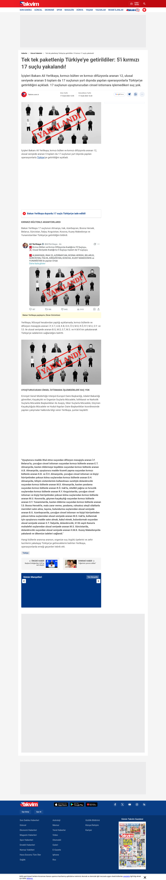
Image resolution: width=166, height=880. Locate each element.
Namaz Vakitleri (27, 850)
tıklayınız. (30, 878)
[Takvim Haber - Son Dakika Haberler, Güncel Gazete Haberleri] (29, 3)
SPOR (59, 10)
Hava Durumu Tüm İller (30, 855)
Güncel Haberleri (36, 53)
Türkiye (40, 157)
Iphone (56, 855)
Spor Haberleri (26, 840)
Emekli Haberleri (27, 845)
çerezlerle (126, 876)
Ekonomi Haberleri (28, 830)
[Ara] (144, 3)
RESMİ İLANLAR (115, 10)
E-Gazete (57, 850)
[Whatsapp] (135, 94)
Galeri (55, 845)
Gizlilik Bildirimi (92, 820)
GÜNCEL (38, 10)
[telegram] (129, 94)
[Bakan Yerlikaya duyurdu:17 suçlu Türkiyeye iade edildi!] (61, 213)
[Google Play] (77, 804)
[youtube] (130, 804)
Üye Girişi (25, 812)
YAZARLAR (100, 10)
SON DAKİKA (26, 10)
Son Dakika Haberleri (29, 820)
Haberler (24, 53)
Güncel (23, 825)
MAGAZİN (69, 10)
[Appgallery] (92, 804)
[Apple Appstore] (61, 804)
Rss (54, 859)
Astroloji (56, 820)
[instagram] (137, 804)
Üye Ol (38, 812)
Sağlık (22, 859)
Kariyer (88, 830)
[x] (122, 804)
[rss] (144, 804)
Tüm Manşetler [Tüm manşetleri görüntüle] (92, 577)
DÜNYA (80, 10)
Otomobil (57, 840)
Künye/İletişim (92, 825)
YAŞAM (89, 10)
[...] (142, 94)
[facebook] (115, 804)
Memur (56, 825)
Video (55, 835)
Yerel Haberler (59, 830)
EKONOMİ (49, 10)
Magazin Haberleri (28, 835)
